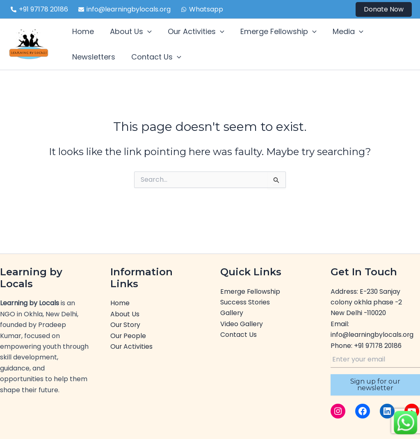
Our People (128, 336)
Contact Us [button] (154, 57)
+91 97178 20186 (378, 345)
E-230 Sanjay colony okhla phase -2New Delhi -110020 (366, 302)
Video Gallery (241, 324)
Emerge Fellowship (250, 291)
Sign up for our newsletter (375, 384)
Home (82, 31)
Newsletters (92, 57)
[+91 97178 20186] (39, 9)
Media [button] (341, 31)
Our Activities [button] (192, 31)
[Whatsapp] (202, 9)
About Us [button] (129, 31)
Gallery (232, 313)
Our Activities (131, 346)
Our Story (125, 324)
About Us (124, 314)
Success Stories (245, 302)
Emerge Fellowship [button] (274, 31)
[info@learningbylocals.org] (124, 9)
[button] (384, 9)
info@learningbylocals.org (373, 334)
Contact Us (238, 334)
